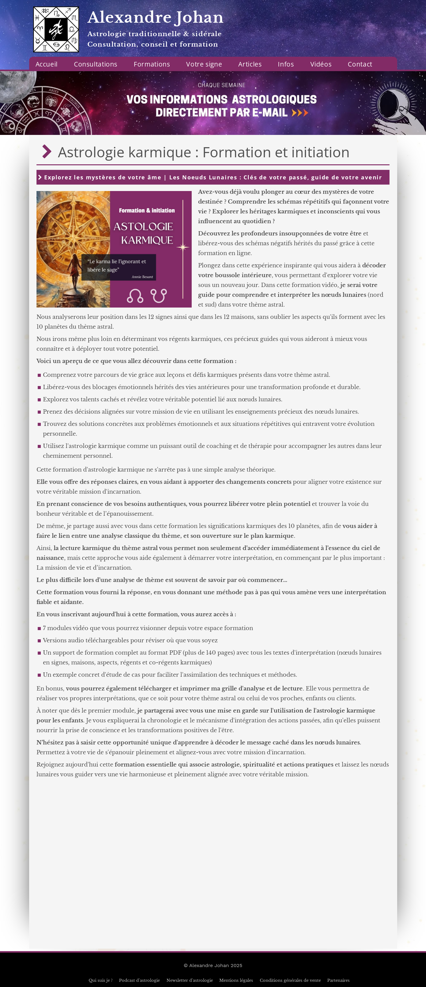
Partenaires (338, 980)
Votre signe (204, 64)
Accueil (47, 64)
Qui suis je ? (101, 980)
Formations (152, 64)
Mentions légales (236, 980)
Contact (360, 64)
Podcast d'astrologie (139, 980)
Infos (286, 64)
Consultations (95, 64)
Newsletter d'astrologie (190, 980)
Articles (250, 64)
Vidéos (321, 64)
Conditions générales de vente (290, 980)
